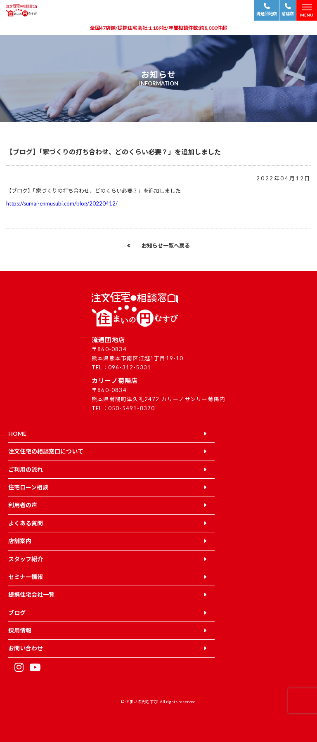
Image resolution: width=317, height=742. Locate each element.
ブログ (17, 612)
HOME (17, 433)
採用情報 (19, 630)
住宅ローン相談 (28, 487)
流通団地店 (266, 13)
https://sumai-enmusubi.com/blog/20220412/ (62, 203)
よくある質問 (25, 523)
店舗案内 (19, 540)
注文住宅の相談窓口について (45, 451)
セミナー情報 (25, 576)
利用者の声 (22, 504)
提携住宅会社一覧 (31, 594)
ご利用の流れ (25, 469)
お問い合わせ (25, 648)
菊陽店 (288, 13)
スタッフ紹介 (25, 558)
